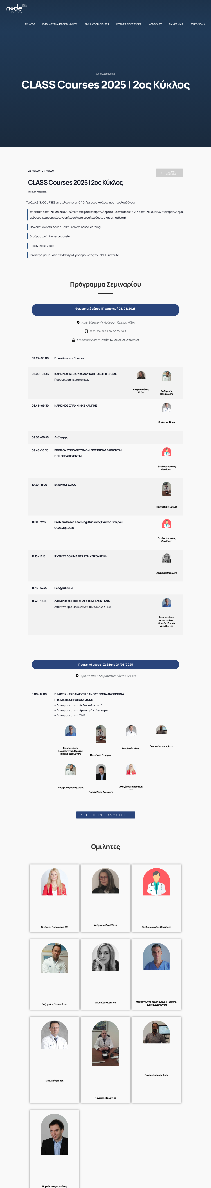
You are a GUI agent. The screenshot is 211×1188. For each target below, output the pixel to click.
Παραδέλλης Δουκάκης (101, 792)
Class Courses (107, 74)
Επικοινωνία (198, 24)
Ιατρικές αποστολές (128, 24)
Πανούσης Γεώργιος (167, 506)
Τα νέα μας (176, 24)
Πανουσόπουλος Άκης (161, 746)
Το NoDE (30, 24)
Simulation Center (97, 24)
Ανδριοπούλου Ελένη (141, 391)
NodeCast (155, 24)
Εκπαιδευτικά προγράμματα (59, 24)
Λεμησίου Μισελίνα (166, 572)
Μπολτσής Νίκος (167, 422)
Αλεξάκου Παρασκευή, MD (131, 788)
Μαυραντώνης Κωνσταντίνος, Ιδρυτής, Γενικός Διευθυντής (167, 622)
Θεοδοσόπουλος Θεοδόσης (167, 468)
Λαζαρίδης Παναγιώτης (166, 392)
